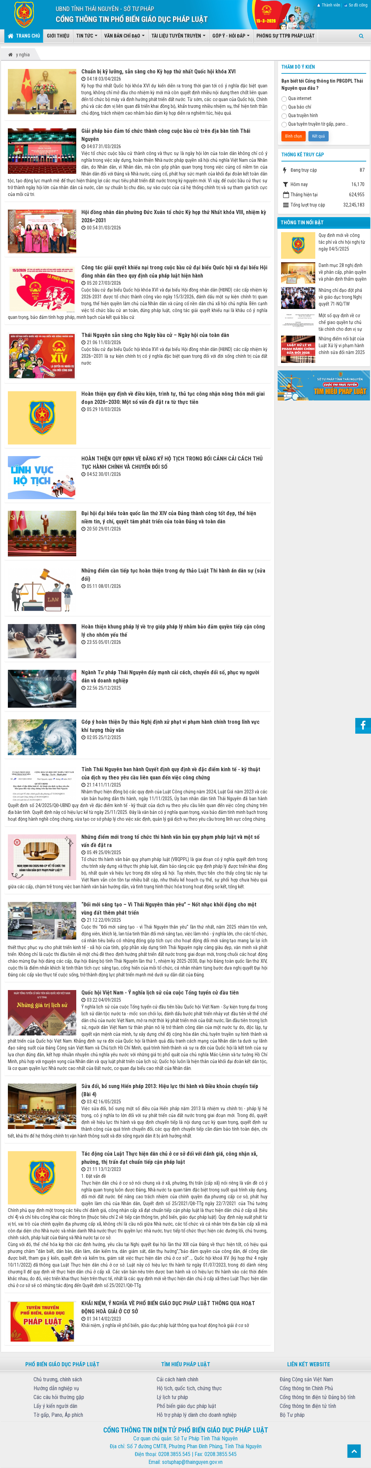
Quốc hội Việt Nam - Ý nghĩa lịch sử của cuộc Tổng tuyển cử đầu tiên (160, 992)
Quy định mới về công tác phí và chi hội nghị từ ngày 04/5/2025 (342, 242)
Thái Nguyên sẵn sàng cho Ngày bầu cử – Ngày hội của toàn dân (155, 335)
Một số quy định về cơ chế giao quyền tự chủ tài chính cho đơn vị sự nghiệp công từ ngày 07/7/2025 (340, 322)
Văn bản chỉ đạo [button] (124, 38)
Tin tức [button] (86, 38)
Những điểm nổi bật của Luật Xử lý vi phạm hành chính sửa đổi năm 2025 (342, 345)
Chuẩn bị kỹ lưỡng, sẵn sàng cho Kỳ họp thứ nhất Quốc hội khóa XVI (158, 71)
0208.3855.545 (174, 1454)
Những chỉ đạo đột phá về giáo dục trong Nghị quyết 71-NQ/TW (340, 297)
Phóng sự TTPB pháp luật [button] (285, 36)
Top (354, 1451)
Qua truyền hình (299, 116)
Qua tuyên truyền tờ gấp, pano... (314, 124)
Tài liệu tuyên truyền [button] (178, 38)
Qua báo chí (296, 107)
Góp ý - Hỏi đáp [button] (231, 38)
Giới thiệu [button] (58, 36)
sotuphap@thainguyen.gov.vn (192, 1462)
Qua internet (296, 99)
